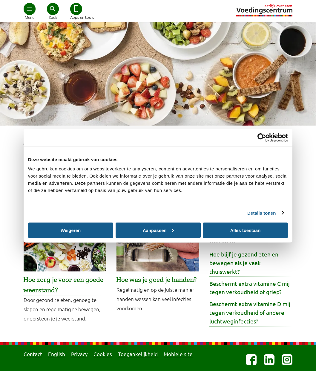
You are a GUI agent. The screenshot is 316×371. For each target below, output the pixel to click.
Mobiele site (178, 354)
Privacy (79, 354)
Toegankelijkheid (138, 354)
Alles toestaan (245, 230)
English (56, 354)
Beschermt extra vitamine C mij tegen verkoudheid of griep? (249, 288)
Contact (33, 354)
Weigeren (71, 230)
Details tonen (261, 212)
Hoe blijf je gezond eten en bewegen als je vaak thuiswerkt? (243, 263)
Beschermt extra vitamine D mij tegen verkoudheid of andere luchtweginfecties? (249, 312)
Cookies (102, 354)
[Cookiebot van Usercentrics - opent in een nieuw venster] (262, 137)
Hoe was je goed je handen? (156, 279)
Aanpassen (158, 230)
